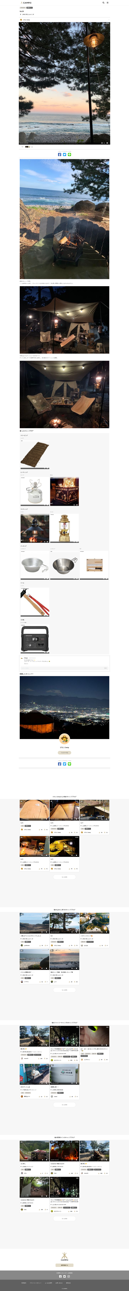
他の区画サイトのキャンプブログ (64, 1137)
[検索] (103, 2)
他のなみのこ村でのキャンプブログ (64, 909)
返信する (26, 663)
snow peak (22, 477)
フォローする (64, 752)
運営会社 (68, 1283)
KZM (21, 514)
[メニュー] (107, 3)
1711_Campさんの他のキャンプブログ (64, 796)
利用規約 (24, 1283)
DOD (22, 440)
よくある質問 (48, 1283)
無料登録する (64, 1265)
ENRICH (52, 477)
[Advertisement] (64, 781)
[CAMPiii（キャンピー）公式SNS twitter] (64, 1276)
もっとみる (64, 877)
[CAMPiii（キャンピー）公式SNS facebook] (60, 1276)
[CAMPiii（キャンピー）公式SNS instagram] (68, 1276)
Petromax (52, 514)
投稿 (105, 668)
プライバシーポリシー (35, 1283)
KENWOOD (23, 625)
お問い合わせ (59, 1283)
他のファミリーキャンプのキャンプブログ (64, 1022)
